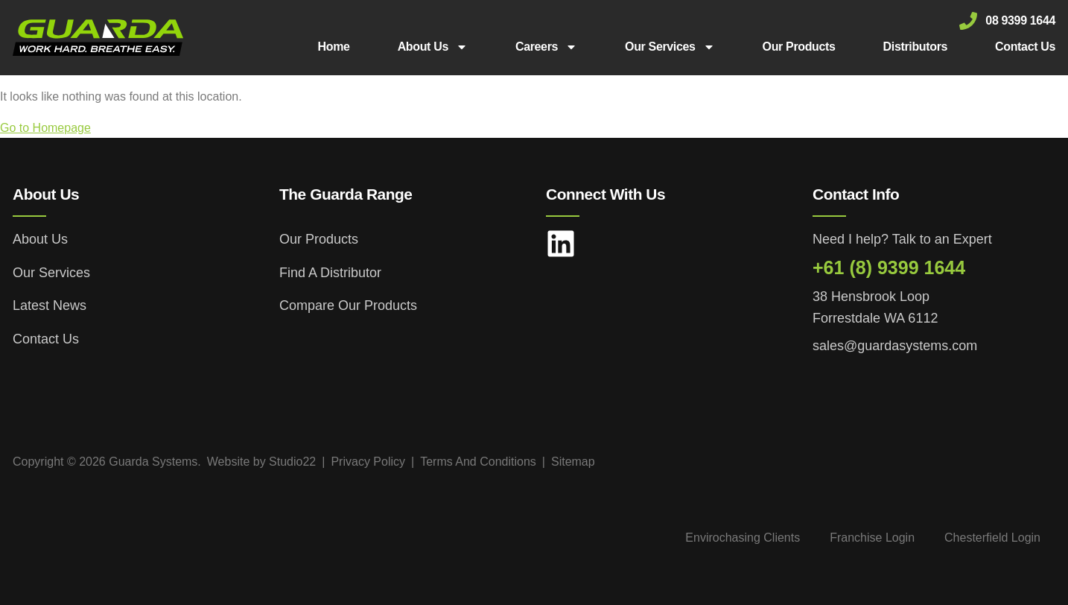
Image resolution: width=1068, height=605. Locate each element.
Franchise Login (872, 537)
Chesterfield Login (992, 537)
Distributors (915, 46)
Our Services (670, 47)
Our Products (799, 46)
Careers (546, 47)
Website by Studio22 (261, 461)
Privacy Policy (368, 461)
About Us (433, 47)
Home (334, 46)
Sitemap (573, 461)
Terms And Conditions (478, 461)
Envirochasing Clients (742, 537)
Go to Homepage (45, 127)
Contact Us (1025, 46)
